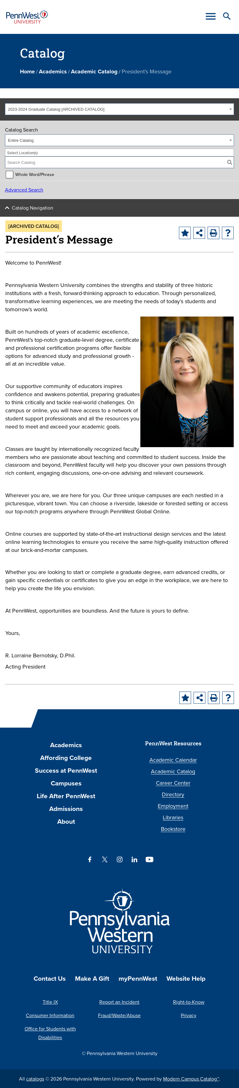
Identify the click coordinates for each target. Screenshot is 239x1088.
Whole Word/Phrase (34, 174)
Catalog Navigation (32, 207)
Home (27, 71)
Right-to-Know (188, 1001)
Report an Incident (119, 1001)
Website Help (185, 978)
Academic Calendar (173, 760)
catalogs (35, 1078)
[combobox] (119, 109)
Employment (173, 806)
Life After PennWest (66, 796)
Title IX (50, 1001)
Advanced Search (24, 189)
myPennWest (138, 978)
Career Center (173, 783)
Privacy (188, 1015)
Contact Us (50, 978)
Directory (173, 794)
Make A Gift (92, 978)
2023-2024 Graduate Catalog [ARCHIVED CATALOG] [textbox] (56, 109)
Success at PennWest (66, 770)
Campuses (66, 783)
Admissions (66, 808)
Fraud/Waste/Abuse (119, 1015)
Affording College (66, 757)
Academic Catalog (94, 71)
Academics (53, 71)
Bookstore (173, 829)
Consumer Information (50, 1015)
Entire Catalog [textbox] (21, 140)
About (66, 821)
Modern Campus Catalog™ (191, 1078)
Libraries (173, 817)
